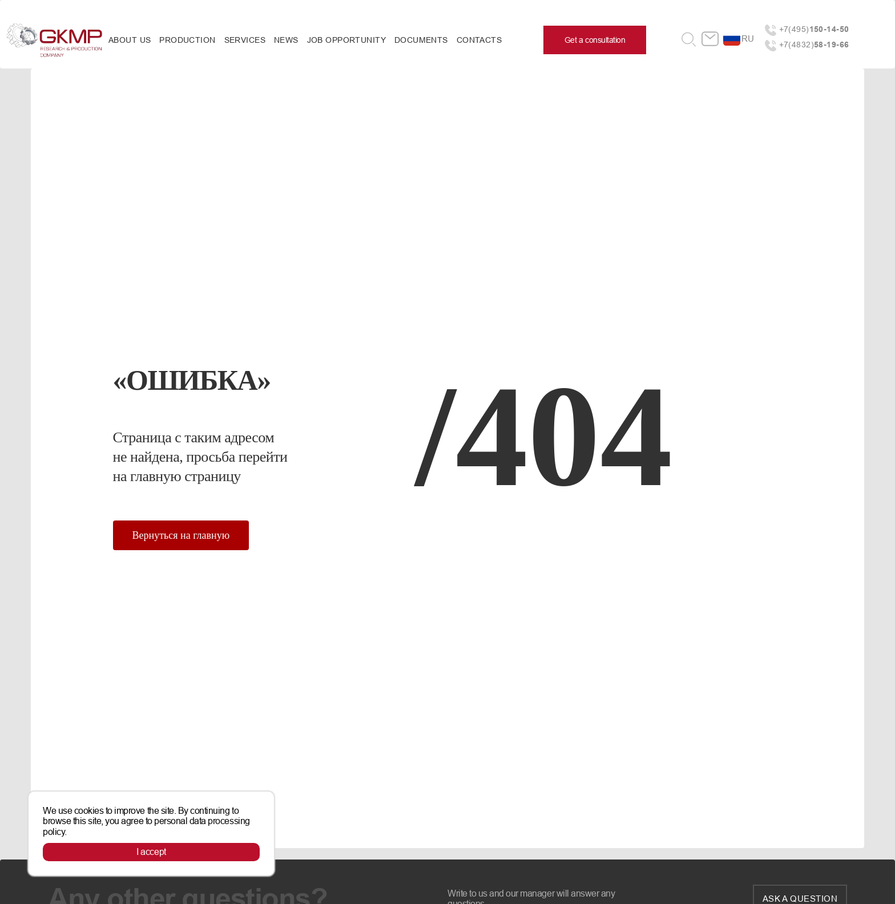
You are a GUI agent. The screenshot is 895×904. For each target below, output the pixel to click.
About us (129, 40)
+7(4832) (814, 45)
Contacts (479, 40)
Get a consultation (595, 40)
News (286, 40)
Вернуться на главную (181, 535)
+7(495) (814, 29)
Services (244, 40)
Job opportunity (346, 40)
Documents (421, 40)
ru (748, 38)
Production (187, 40)
